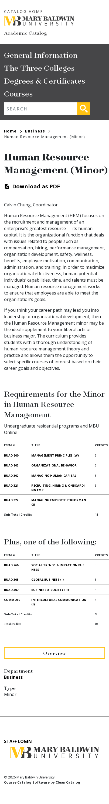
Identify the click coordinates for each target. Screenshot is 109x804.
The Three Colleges (39, 67)
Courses (18, 93)
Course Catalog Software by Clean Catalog (42, 782)
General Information (40, 54)
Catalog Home (23, 11)
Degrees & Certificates (44, 80)
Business (37, 131)
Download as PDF (36, 186)
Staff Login (18, 741)
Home (13, 131)
